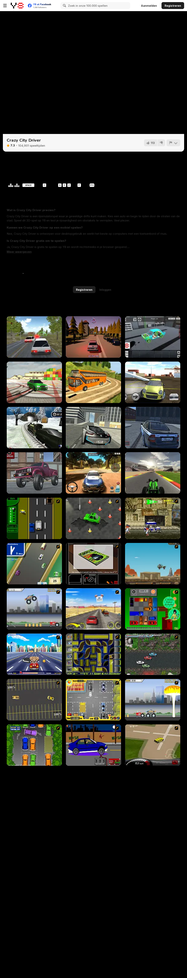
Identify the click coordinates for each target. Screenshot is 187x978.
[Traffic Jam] (152, 609)
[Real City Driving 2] (93, 427)
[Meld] (173, 142)
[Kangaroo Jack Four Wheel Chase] (152, 563)
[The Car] (93, 563)
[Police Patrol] (93, 337)
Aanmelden (149, 5)
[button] (19, 252)
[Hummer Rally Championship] (152, 745)
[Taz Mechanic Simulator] (152, 337)
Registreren (173, 5)
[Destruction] (152, 699)
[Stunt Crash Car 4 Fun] (152, 382)
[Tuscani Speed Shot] (93, 609)
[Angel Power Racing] (34, 654)
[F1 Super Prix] (152, 473)
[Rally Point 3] (93, 473)
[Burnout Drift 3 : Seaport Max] (34, 382)
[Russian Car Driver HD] (34, 337)
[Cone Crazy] (93, 518)
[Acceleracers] (93, 654)
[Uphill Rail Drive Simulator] (34, 427)
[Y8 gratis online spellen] (17, 5)
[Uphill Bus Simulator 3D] (93, 382)
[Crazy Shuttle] (152, 518)
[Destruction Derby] (34, 699)
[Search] (63, 5)
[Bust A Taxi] (34, 518)
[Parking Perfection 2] (34, 745)
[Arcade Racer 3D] (34, 473)
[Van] (34, 563)
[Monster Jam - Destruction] (34, 609)
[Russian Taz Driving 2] (152, 427)
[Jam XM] (152, 654)
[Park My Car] (93, 699)
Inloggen (105, 289)
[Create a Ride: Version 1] (93, 745)
